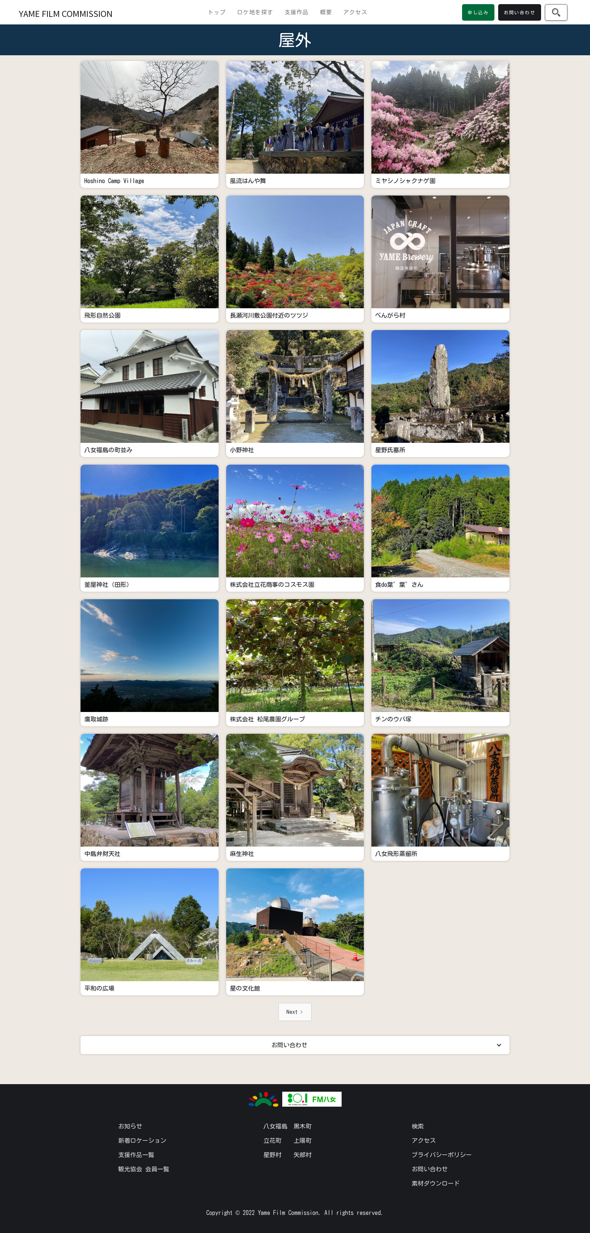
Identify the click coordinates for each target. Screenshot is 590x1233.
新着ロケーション (142, 1141)
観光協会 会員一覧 (143, 1169)
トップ (217, 12)
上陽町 (302, 1141)
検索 (418, 1126)
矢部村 (302, 1155)
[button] (295, 1045)
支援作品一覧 (136, 1155)
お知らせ (130, 1126)
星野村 (272, 1155)
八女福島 (275, 1126)
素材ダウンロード (436, 1183)
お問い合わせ (430, 1169)
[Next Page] (295, 1012)
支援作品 (296, 12)
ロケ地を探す (255, 12)
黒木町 (302, 1126)
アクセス (355, 12)
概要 (326, 12)
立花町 (272, 1141)
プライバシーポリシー (442, 1155)
